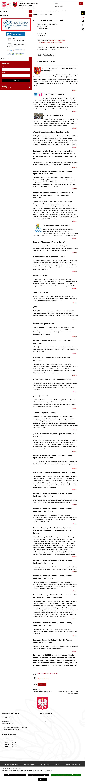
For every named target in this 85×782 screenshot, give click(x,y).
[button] (30, 15)
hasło (3, 114)
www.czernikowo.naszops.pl (56, 40)
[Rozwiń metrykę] (42, 684)
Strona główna (5, 14)
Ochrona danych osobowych (15, 775)
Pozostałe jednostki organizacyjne (56, 11)
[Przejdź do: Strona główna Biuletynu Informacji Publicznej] (33, 11)
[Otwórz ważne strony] (83, 25)
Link (59, 49)
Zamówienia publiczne (29, 764)
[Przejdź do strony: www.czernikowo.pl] (83, 21)
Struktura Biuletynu (45, 764)
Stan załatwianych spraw (11, 764)
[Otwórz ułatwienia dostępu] (83, 13)
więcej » (74, 90)
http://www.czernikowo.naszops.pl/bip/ (50, 42)
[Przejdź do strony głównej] (20, 4)
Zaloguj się (16, 122)
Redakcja (57, 764)
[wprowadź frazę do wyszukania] (66, 3)
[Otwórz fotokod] (83, 29)
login (3, 108)
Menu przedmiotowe (7, 18)
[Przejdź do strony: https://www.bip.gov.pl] (83, 17)
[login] (16, 110)
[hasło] (16, 116)
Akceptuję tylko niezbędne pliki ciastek (66, 775)
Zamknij (42, 779)
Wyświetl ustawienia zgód (38, 775)
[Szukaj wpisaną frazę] (81, 3)
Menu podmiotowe (6, 21)
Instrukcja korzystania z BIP (73, 764)
